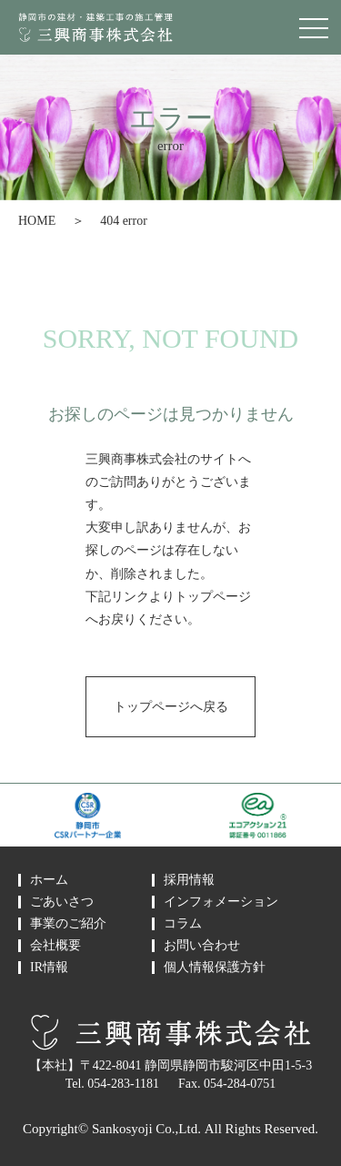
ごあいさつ (62, 902)
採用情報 (189, 880)
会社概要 (55, 945)
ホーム (49, 880)
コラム (183, 924)
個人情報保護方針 (215, 967)
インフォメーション (221, 902)
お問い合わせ (202, 945)
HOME (36, 221)
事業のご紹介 (68, 924)
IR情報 (49, 967)
